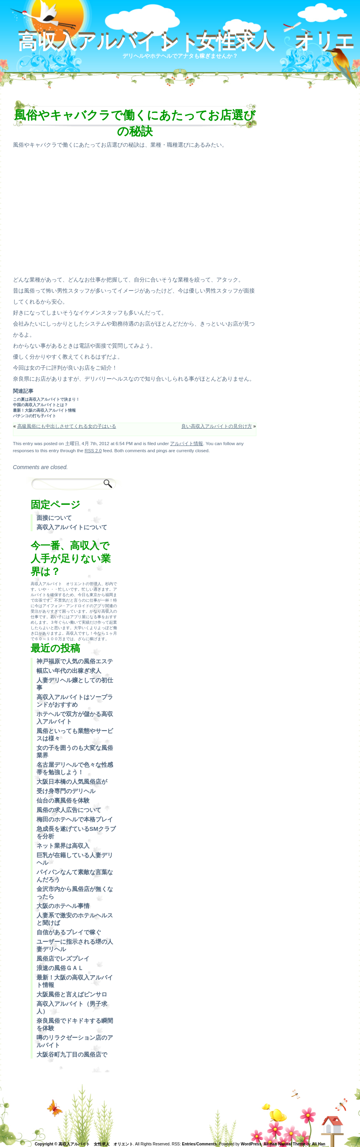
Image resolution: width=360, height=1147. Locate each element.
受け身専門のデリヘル (66, 791)
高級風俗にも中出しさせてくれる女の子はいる (66, 426)
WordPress (251, 1144)
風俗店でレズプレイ (63, 958)
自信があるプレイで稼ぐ (69, 932)
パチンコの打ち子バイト (34, 416)
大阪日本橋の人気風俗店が (72, 781)
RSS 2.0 (93, 450)
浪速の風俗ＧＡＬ (60, 968)
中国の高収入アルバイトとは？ (40, 405)
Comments (206, 1144)
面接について (54, 517)
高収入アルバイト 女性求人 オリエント (186, 42)
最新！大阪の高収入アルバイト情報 (44, 410)
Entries (189, 1144)
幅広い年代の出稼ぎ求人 (69, 670)
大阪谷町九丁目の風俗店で (72, 1054)
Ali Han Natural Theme (284, 1144)
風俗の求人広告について (69, 809)
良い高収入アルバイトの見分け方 (216, 426)
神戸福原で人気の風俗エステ (75, 661)
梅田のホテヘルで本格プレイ (75, 819)
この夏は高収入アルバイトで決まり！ (46, 399)
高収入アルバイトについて (72, 527)
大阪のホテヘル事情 (63, 905)
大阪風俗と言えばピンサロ (72, 994)
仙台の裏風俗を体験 (63, 800)
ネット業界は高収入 (63, 845)
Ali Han (318, 1144)
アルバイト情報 (186, 443)
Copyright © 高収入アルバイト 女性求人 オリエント (84, 1144)
